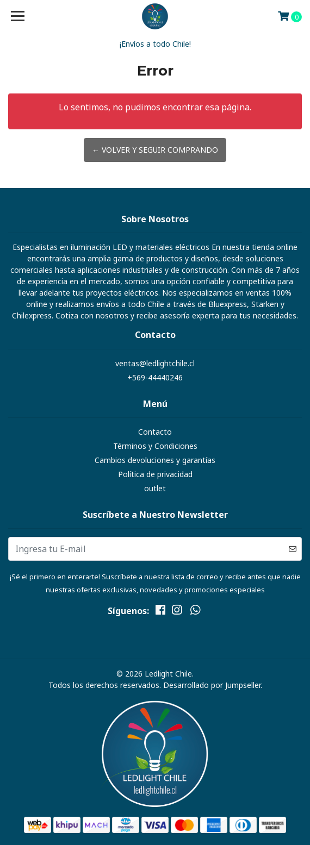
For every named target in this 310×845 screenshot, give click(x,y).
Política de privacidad (155, 474)
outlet (155, 488)
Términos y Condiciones (155, 446)
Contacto (155, 432)
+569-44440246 (155, 377)
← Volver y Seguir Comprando (155, 150)
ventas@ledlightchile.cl (155, 363)
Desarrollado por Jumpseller (212, 685)
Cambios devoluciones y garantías (155, 460)
